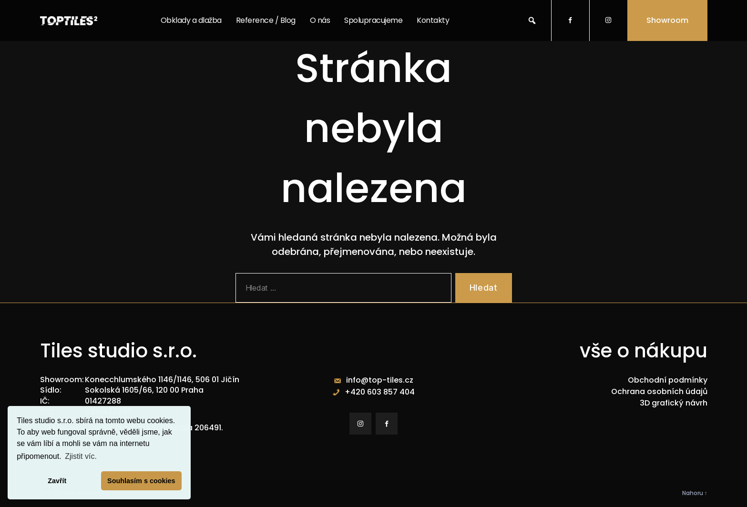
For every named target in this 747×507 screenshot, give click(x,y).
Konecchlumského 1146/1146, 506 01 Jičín (162, 379)
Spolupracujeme (373, 20)
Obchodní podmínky (667, 380)
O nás (320, 20)
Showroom (667, 20)
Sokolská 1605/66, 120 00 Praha (144, 390)
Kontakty (433, 20)
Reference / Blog (266, 20)
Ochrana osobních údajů (659, 391)
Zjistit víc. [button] (81, 456)
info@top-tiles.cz (379, 380)
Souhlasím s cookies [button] (141, 481)
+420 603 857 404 (380, 391)
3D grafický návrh (673, 402)
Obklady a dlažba (191, 20)
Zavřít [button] (57, 481)
